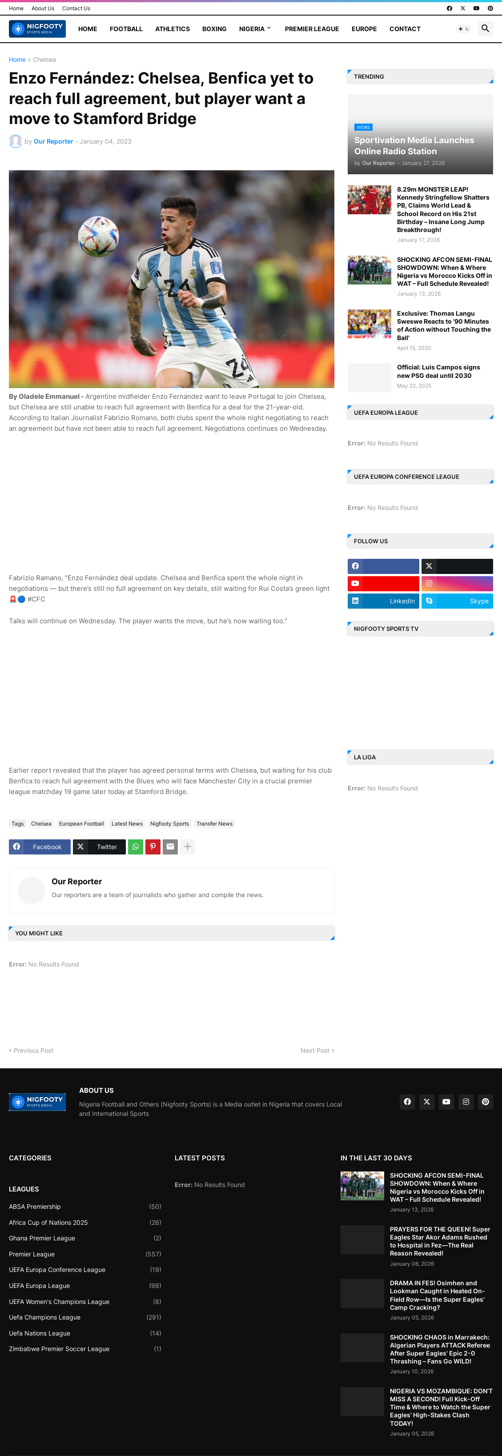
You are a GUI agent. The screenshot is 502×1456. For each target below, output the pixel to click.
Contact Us (76, 8)
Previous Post (33, 1050)
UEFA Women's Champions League (85, 1301)
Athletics (172, 28)
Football (126, 28)
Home (16, 8)
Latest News (127, 823)
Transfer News (215, 823)
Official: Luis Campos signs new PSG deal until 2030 (438, 371)
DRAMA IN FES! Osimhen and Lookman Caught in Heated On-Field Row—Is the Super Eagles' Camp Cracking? (437, 1295)
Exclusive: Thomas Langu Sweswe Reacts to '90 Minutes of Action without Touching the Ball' (444, 325)
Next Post (315, 1050)
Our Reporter (77, 881)
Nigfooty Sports (169, 823)
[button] (463, 28)
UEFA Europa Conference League (85, 1269)
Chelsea (44, 59)
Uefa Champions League (85, 1317)
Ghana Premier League (85, 1238)
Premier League (312, 28)
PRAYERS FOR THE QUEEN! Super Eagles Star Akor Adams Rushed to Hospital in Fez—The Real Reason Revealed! (440, 1241)
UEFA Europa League (85, 1285)
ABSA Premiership (85, 1206)
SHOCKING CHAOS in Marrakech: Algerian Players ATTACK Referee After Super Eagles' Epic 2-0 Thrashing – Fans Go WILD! (440, 1349)
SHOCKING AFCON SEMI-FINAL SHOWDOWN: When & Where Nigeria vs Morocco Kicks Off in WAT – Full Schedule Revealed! (444, 272)
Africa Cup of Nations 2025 (85, 1222)
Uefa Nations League (85, 1333)
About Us (43, 8)
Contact (405, 28)
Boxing (214, 28)
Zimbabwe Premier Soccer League (85, 1348)
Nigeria (252, 28)
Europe (364, 28)
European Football (81, 823)
